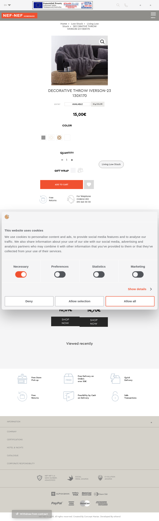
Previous (46, 61)
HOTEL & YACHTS (15, 448)
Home (63, 24)
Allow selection (79, 301)
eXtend (117, 517)
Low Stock (77, 24)
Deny (29, 301)
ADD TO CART (61, 184)
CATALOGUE (13, 456)
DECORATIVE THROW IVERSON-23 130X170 (82, 27)
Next (112, 61)
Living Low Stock (111, 164)
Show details (137, 289)
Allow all (130, 301)
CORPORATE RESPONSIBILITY (21, 464)
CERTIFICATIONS (15, 440)
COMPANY (12, 432)
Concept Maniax (91, 517)
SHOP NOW (65, 321)
